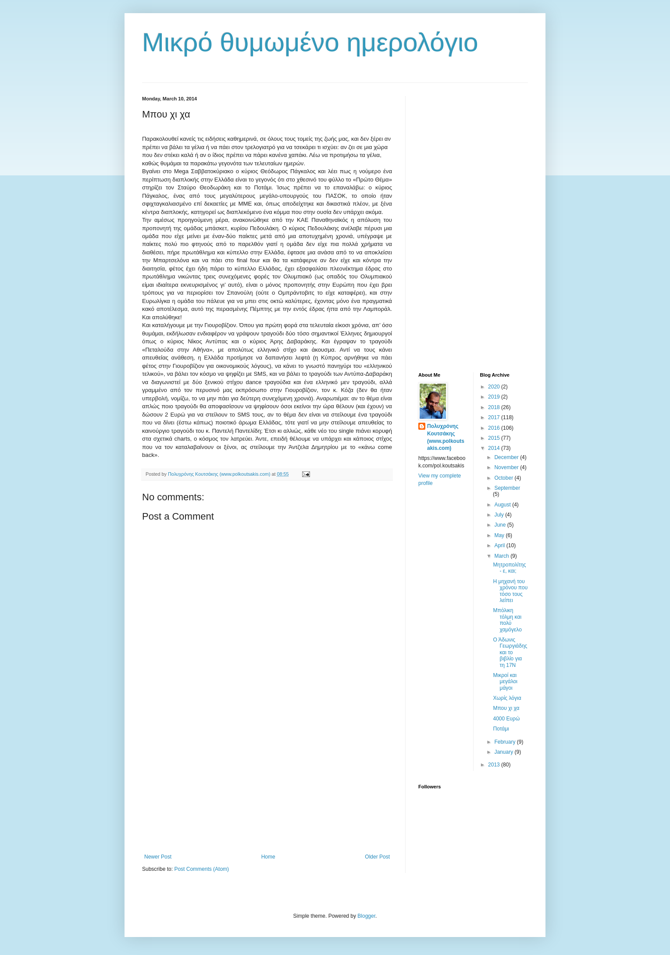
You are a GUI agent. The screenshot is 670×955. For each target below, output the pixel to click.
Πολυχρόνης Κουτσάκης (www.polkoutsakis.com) (445, 437)
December (507, 457)
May (500, 535)
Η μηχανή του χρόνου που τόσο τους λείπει (510, 590)
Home (268, 857)
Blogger (366, 916)
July (499, 515)
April (500, 545)
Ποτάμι (501, 729)
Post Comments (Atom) (201, 869)
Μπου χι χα (506, 708)
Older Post (377, 857)
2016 (494, 428)
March (502, 556)
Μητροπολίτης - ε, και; (509, 568)
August (503, 505)
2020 (494, 387)
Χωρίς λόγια (507, 698)
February (505, 742)
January (504, 752)
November (507, 467)
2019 (494, 397)
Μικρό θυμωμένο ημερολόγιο (310, 42)
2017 (494, 417)
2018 (494, 407)
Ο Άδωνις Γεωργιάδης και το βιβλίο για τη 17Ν (510, 652)
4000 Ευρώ (506, 719)
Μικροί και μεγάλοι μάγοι (505, 681)
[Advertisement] (267, 781)
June (500, 525)
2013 (494, 765)
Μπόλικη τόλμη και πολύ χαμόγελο (507, 619)
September (507, 488)
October (504, 478)
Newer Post (157, 857)
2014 (494, 448)
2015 (494, 438)
